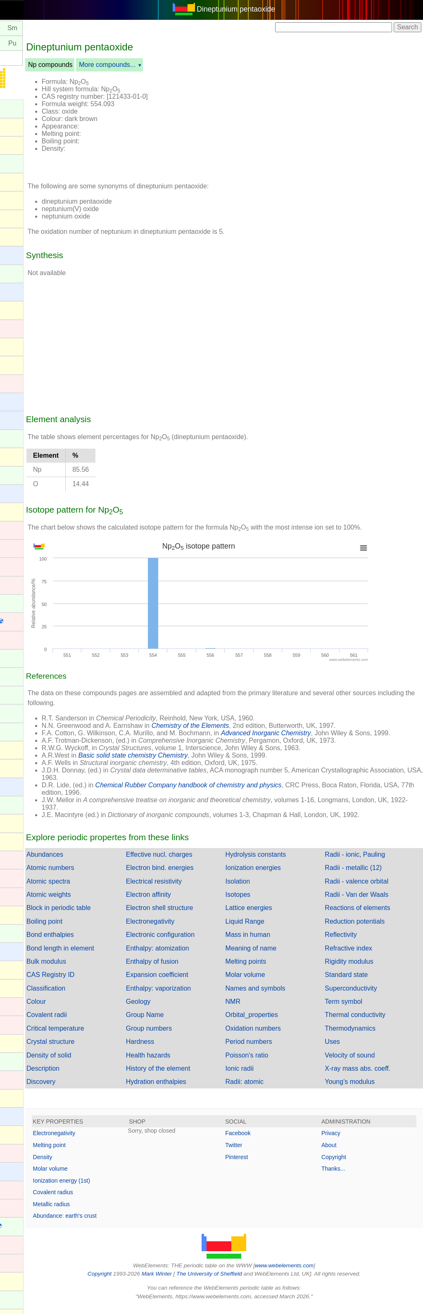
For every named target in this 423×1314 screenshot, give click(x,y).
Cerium (16, 474)
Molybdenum (25, 1262)
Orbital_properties (277, 1022)
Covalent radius (104, 1199)
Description (93, 1075)
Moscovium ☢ (26, 1280)
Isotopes (263, 901)
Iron (11, 1023)
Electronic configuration (198, 942)
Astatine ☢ (21, 236)
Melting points (271, 968)
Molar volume (270, 982)
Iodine (15, 987)
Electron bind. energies (198, 875)
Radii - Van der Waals (369, 901)
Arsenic (17, 217)
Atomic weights (99, 901)
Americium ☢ (25, 162)
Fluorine (18, 767)
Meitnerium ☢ (26, 1207)
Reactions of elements (370, 915)
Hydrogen (20, 950)
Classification (96, 995)
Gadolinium (22, 804)
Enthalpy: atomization (195, 955)
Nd (15, 28)
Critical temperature (106, 1035)
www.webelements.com (309, 1273)
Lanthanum (22, 1060)
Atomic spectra (99, 888)
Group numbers (187, 1035)
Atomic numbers (101, 875)
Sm (63, 28)
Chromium (21, 529)
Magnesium (23, 1170)
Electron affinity (186, 901)
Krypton (17, 1042)
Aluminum (20, 144)
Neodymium (23, 1298)
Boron (15, 345)
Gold (13, 859)
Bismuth (18, 309)
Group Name (183, 1022)
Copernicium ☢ (28, 566)
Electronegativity (188, 928)
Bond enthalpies (101, 942)
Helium (16, 913)
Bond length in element (111, 955)
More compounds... (158, 64)
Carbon (16, 455)
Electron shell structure (197, 915)
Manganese (23, 1189)
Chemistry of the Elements (241, 725)
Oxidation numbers (278, 1035)
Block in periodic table (109, 915)
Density (93, 1164)
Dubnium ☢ (23, 639)
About (341, 1152)
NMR (258, 1008)
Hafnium (18, 877)
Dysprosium (23, 657)
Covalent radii (97, 1022)
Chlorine (18, 510)
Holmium (19, 932)
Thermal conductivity (367, 1022)
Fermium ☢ (23, 731)
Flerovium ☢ (24, 749)
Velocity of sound (362, 1062)
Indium (16, 968)
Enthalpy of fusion (190, 968)
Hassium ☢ (22, 896)
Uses (344, 1049)
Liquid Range (270, 928)
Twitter (259, 1152)
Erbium (16, 694)
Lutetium (18, 1152)
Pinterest (262, 1164)
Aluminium (21, 126)
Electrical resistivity (192, 888)
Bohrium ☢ (22, 328)
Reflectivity (353, 942)
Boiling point (95, 928)
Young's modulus (362, 1089)
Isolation (263, 888)
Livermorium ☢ (28, 1134)
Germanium (23, 840)
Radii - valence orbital (369, 888)
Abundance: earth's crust (115, 1223)
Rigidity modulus (361, 968)
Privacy (343, 1140)
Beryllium (19, 291)
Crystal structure (101, 1049)
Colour (87, 1008)
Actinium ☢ (22, 108)
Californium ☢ (26, 438)
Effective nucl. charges (197, 861)
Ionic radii (265, 1075)
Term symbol (356, 1008)
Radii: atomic (270, 1089)
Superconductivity (363, 995)
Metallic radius (102, 1211)
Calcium (18, 419)
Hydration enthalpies (194, 1089)
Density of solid (99, 1062)
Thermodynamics (362, 1035)
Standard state (358, 982)
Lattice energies (274, 915)
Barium (16, 254)
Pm (39, 28)
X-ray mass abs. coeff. (370, 1075)
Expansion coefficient (195, 982)
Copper (16, 584)
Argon (15, 199)
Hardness (178, 1049)
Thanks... (346, 1176)
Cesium (17, 492)
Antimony (19, 181)
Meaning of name (276, 955)
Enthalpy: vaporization (196, 995)
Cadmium (20, 382)
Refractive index (361, 955)
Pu (63, 43)
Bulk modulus (97, 968)
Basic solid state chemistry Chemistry (184, 762)
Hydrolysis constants (281, 861)
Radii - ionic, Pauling (367, 861)
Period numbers (274, 1049)
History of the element (196, 1075)
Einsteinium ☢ (27, 676)
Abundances (95, 861)
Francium (19, 785)
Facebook (263, 1140)
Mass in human (273, 942)
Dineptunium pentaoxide (261, 9)
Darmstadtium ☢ (30, 621)
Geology (176, 1008)
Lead (13, 1097)
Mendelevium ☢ (29, 1225)
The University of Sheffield (235, 1281)
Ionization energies (278, 875)
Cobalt (15, 547)
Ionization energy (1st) (112, 1188)
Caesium (19, 400)
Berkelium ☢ (24, 273)
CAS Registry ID (101, 982)
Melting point (100, 1152)
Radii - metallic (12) (365, 875)
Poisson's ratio (272, 1062)
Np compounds (101, 64)
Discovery (91, 1089)
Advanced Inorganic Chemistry (317, 733)
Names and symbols (281, 995)
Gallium (17, 822)
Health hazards (186, 1062)
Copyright (346, 1164)
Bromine (18, 364)
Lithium (16, 1115)
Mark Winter (182, 1281)
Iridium (16, 1005)
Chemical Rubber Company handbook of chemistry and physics (239, 792)
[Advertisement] (311, 123)
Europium (20, 712)
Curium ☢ (20, 602)
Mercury (18, 1243)
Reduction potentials (367, 928)
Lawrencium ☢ (27, 1079)
